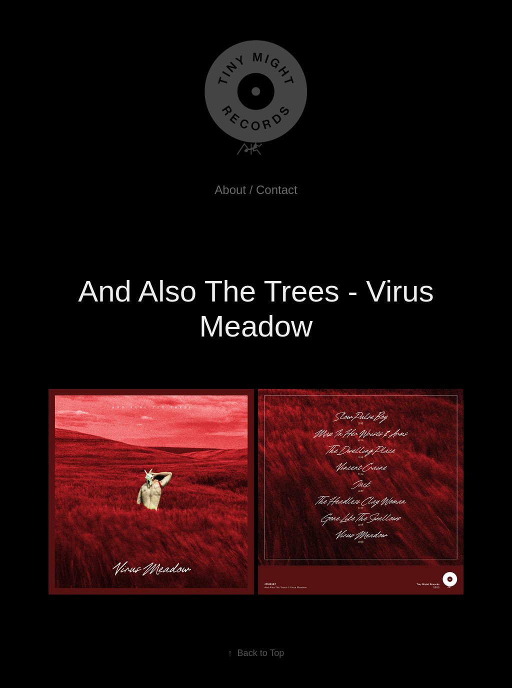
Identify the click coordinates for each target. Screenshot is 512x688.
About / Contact (255, 189)
